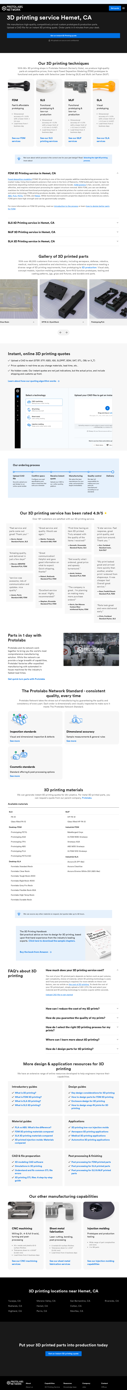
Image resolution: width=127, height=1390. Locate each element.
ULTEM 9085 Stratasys (77, 837)
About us (29, 1387)
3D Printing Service (52, 1387)
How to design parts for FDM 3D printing (92, 1096)
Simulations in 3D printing (28, 1166)
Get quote (115, 8)
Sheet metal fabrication (57, 1203)
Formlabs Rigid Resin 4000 (23, 880)
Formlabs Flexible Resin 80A (23, 890)
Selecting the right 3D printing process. (96, 159)
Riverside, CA (112, 1300)
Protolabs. (87, 797)
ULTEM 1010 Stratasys (77, 851)
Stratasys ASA (73, 841)
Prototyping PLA (18, 851)
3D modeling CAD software (29, 1161)
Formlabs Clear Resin (20, 871)
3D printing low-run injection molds (90, 1127)
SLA (95, 80)
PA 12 (13, 817)
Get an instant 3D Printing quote (63, 35)
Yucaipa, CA (14, 1300)
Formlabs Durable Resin (21, 899)
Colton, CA (76, 1305)
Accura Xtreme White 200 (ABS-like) (83, 871)
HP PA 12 (71, 817)
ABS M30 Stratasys (75, 846)
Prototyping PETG (19, 832)
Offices (104, 1387)
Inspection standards (17, 712)
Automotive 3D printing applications (90, 1139)
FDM (10, 80)
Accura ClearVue (74, 866)
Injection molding (92, 1203)
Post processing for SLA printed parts (90, 1166)
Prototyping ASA (18, 837)
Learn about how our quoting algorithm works (34, 381)
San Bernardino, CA (80, 1300)
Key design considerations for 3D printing (93, 1092)
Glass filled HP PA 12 (76, 821)
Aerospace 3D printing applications (89, 1131)
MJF (66, 80)
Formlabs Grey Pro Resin (22, 885)
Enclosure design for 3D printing (88, 1101)
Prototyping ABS (18, 846)
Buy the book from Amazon (36, 951)
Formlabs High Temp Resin (22, 895)
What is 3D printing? (25, 1092)
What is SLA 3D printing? (28, 1101)
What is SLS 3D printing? (28, 1105)
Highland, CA (15, 1311)
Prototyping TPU (18, 841)
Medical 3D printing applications (88, 1135)
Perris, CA (42, 1311)
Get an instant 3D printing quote (63, 1353)
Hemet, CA (42, 1305)
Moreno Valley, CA (46, 1300)
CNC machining (16, 1203)
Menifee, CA (76, 1311)
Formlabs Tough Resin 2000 (23, 876)
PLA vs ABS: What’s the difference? (33, 1127)
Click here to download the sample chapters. (52, 940)
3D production (89, 267)
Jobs (84, 1387)
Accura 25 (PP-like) (75, 861)
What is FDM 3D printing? (28, 1096)
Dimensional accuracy (74, 712)
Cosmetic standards (17, 748)
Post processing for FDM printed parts (91, 1161)
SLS (38, 80)
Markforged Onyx (75, 832)
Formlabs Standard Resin (22, 866)
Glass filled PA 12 (18, 821)
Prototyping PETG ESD (21, 856)
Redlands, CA (15, 1305)
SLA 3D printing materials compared (34, 1135)
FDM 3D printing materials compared (34, 1131)
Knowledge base (70, 1387)
